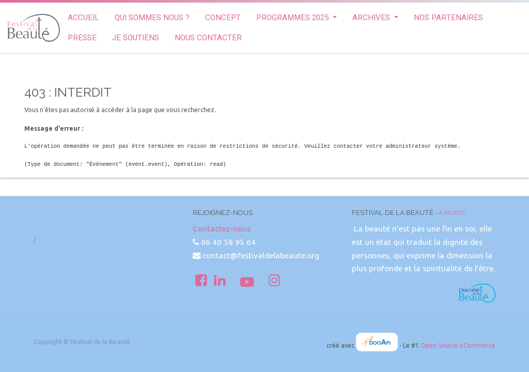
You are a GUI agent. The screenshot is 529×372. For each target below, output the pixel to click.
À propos (452, 213)
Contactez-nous (222, 228)
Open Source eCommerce (458, 345)
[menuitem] (83, 18)
